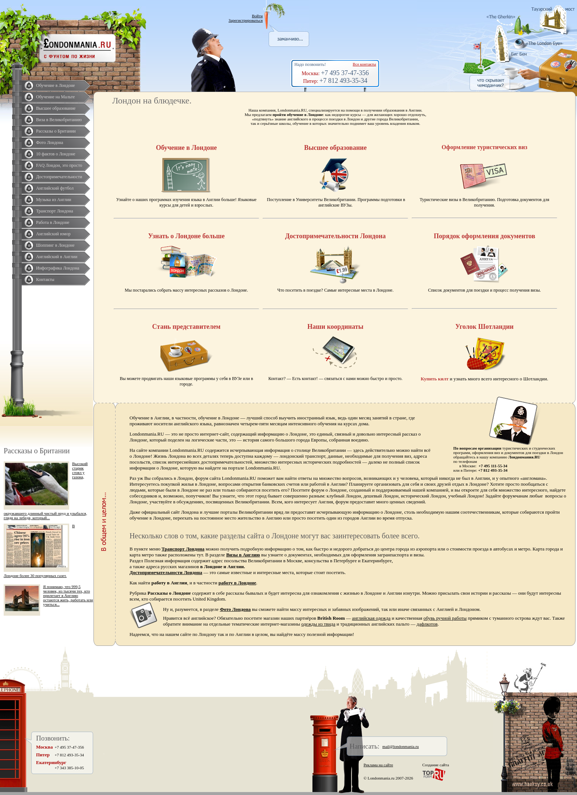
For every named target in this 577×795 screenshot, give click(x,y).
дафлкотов (427, 624)
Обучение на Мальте (55, 96)
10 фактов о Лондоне (55, 153)
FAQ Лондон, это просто (59, 165)
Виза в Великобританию (59, 119)
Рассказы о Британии (56, 131)
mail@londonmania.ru (400, 746)
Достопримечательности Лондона (166, 572)
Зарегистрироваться (246, 20)
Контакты (45, 279)
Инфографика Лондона (57, 268)
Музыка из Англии (53, 199)
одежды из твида (318, 624)
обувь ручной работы (445, 618)
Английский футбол (55, 188)
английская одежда (371, 618)
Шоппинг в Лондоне (55, 245)
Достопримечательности (59, 176)
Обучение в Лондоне (55, 85)
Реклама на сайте (378, 765)
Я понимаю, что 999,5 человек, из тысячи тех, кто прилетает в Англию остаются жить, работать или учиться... (68, 595)
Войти (257, 16)
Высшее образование (55, 108)
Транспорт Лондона (54, 211)
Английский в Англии (56, 256)
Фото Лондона (49, 142)
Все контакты (364, 64)
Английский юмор (53, 233)
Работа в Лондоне (52, 222)
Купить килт (435, 378)
